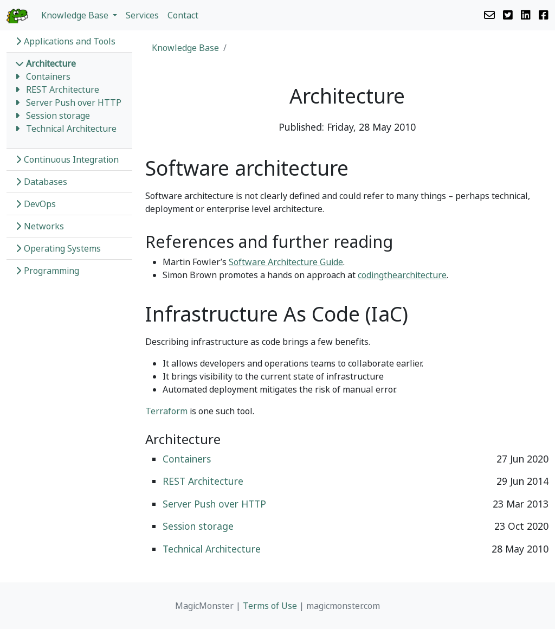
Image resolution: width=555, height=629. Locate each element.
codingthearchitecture (402, 275)
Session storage (58, 115)
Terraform (166, 411)
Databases (41, 182)
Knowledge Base (185, 48)
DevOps (35, 204)
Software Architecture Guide (286, 262)
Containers (48, 76)
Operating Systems (58, 248)
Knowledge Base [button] (76, 15)
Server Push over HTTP (73, 102)
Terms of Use (270, 606)
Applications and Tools (65, 41)
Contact (182, 15)
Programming (47, 271)
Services (142, 15)
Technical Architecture (71, 128)
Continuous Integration (67, 159)
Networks (39, 226)
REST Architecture (62, 89)
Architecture (45, 63)
